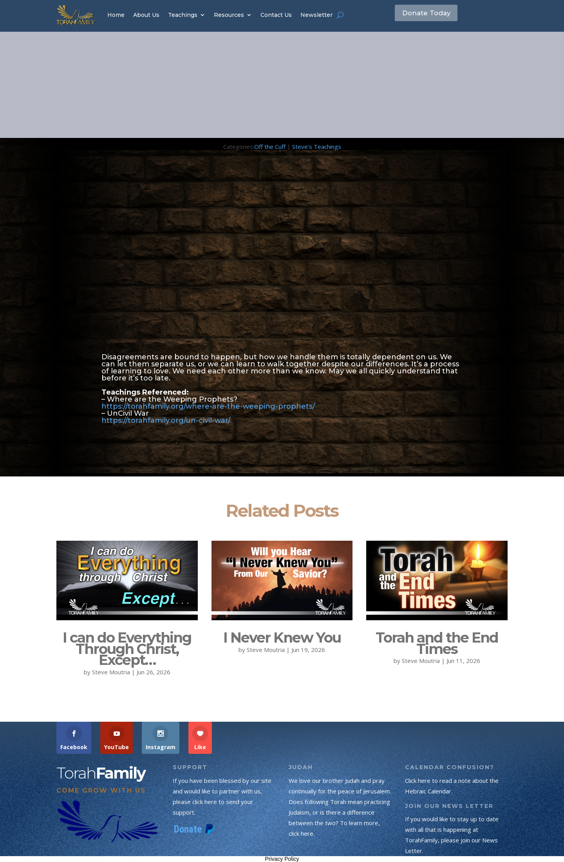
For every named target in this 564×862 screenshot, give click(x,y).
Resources (229, 14)
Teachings (182, 14)
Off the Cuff (270, 146)
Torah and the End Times (437, 643)
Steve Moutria (111, 672)
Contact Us (276, 14)
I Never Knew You (282, 637)
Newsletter (316, 14)
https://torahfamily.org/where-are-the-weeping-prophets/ (208, 406)
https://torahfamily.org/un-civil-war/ (165, 420)
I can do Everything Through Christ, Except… (127, 649)
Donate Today (431, 14)
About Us (146, 14)
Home (116, 14)
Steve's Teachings (316, 146)
